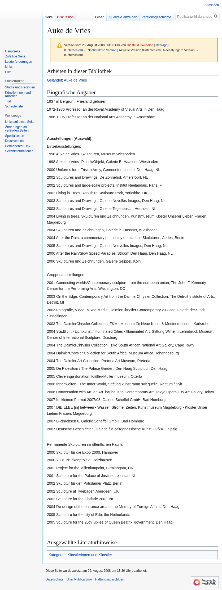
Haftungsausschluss (109, 579)
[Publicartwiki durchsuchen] (198, 16)
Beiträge (162, 45)
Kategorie (56, 555)
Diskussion (145, 45)
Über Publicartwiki (79, 579)
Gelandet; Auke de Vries (67, 80)
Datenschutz (54, 579)
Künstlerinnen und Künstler (89, 555)
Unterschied (73, 50)
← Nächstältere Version (100, 50)
